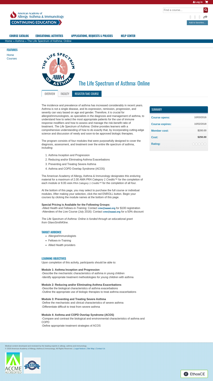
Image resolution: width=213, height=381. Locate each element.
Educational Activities (49, 36)
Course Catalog (19, 36)
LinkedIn (200, 17)
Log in (199, 2)
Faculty (65, 94)
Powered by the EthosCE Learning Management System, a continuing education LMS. (194, 374)
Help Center (128, 36)
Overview (50, 94)
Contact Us (100, 349)
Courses (12, 58)
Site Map (90, 349)
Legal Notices (80, 349)
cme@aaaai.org (106, 208)
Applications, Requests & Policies (92, 36)
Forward (205, 16)
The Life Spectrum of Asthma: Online (49, 41)
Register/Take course (87, 94)
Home (8, 41)
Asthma (19, 41)
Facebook (191, 17)
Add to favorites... (197, 22)
